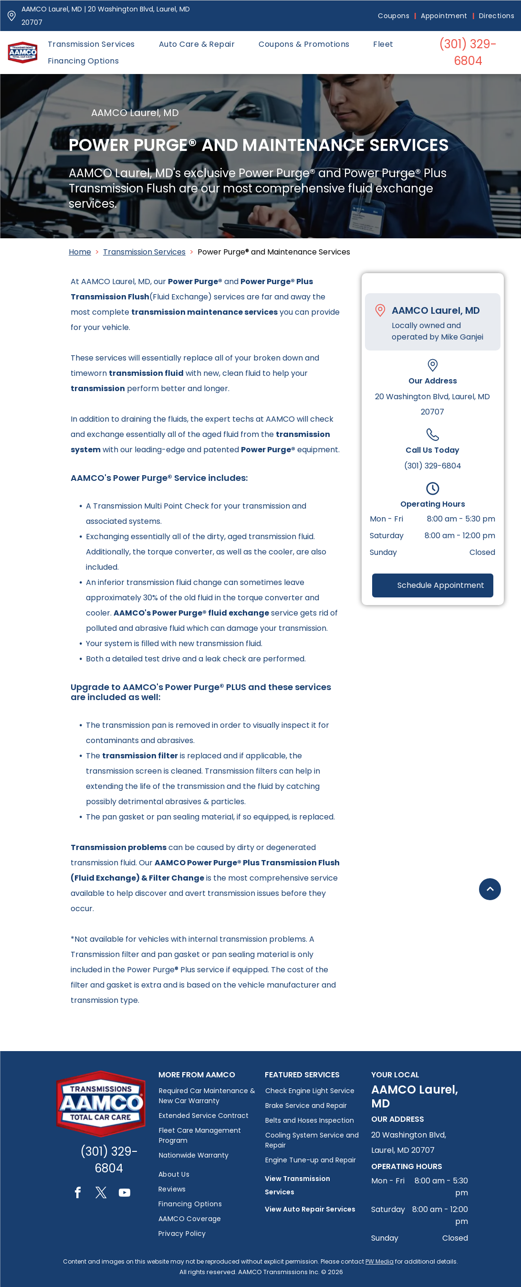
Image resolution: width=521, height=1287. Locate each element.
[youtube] (124, 1194)
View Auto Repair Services (310, 1209)
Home (80, 251)
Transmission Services (144, 251)
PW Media (379, 1261)
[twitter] (101, 1194)
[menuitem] (394, 16)
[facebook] (77, 1194)
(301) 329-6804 (432, 465)
